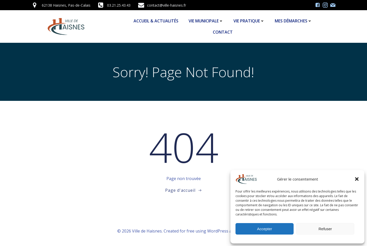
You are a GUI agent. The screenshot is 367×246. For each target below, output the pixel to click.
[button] (356, 179)
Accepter (264, 229)
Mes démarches (293, 21)
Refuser (325, 229)
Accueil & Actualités (156, 21)
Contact (223, 32)
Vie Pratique (249, 21)
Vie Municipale (206, 21)
